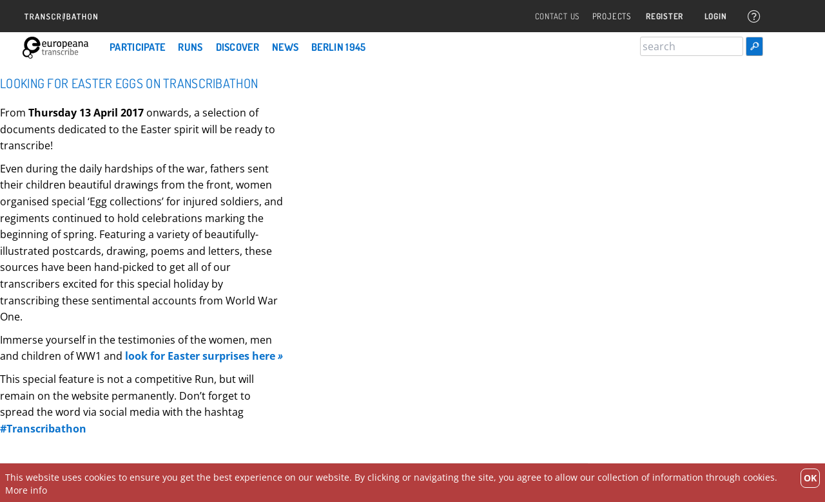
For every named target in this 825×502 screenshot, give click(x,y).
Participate (137, 47)
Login (714, 16)
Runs (190, 47)
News (285, 47)
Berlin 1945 (338, 47)
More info (26, 490)
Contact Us (553, 16)
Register (662, 16)
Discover (237, 47)
